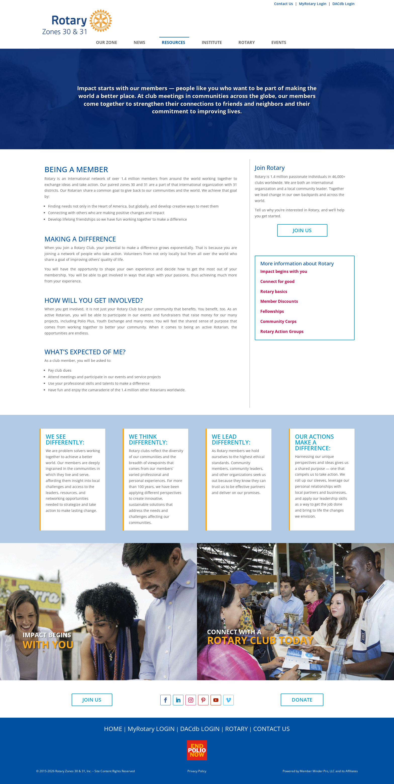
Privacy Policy (196, 771)
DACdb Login (343, 3)
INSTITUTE (212, 42)
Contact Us (284, 3)
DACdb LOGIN (200, 728)
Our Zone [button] (106, 42)
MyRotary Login (313, 3)
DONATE (302, 699)
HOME (113, 728)
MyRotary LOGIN (151, 728)
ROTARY (236, 728)
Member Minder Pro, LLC (317, 771)
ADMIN (41, 777)
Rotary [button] (246, 42)
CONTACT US (271, 728)
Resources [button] (173, 42)
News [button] (139, 42)
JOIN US (302, 230)
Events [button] (278, 42)
